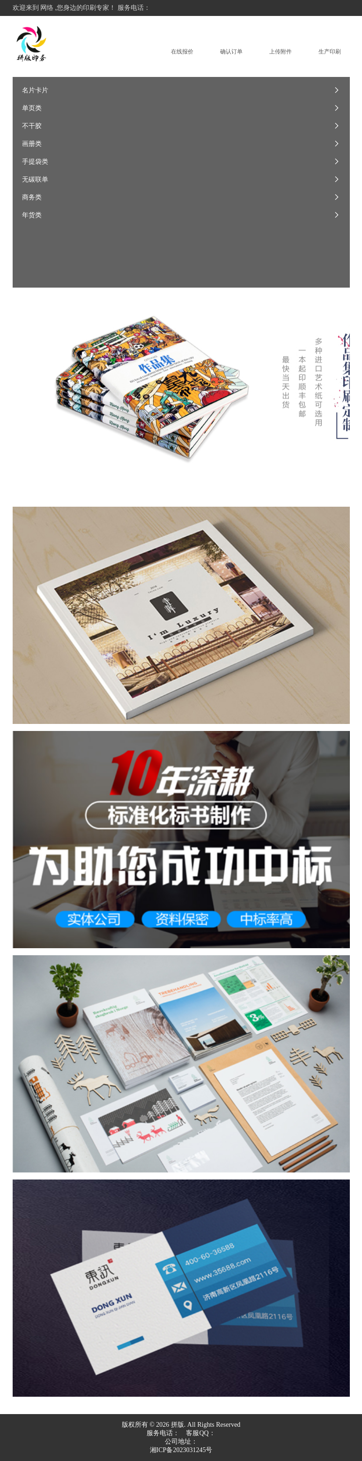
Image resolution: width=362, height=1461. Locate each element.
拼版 (177, 1424)
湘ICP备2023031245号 (181, 1449)
